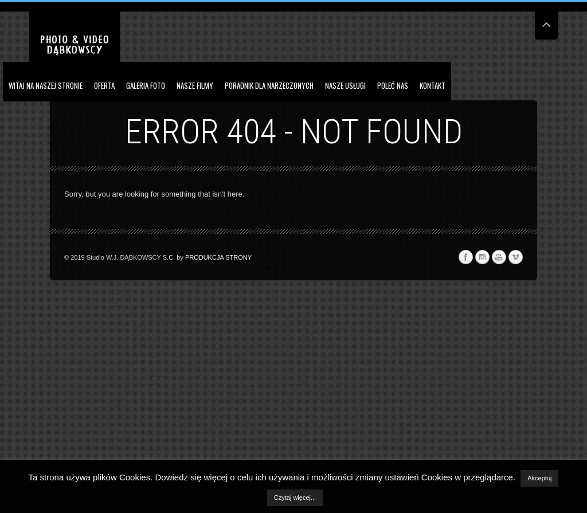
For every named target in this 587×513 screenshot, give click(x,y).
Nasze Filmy (195, 85)
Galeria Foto (145, 85)
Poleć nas (392, 85)
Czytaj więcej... (295, 497)
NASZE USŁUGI (345, 85)
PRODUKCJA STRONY (218, 257)
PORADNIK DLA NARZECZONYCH (269, 85)
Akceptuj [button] (539, 478)
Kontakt (432, 85)
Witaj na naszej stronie (46, 85)
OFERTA (104, 85)
